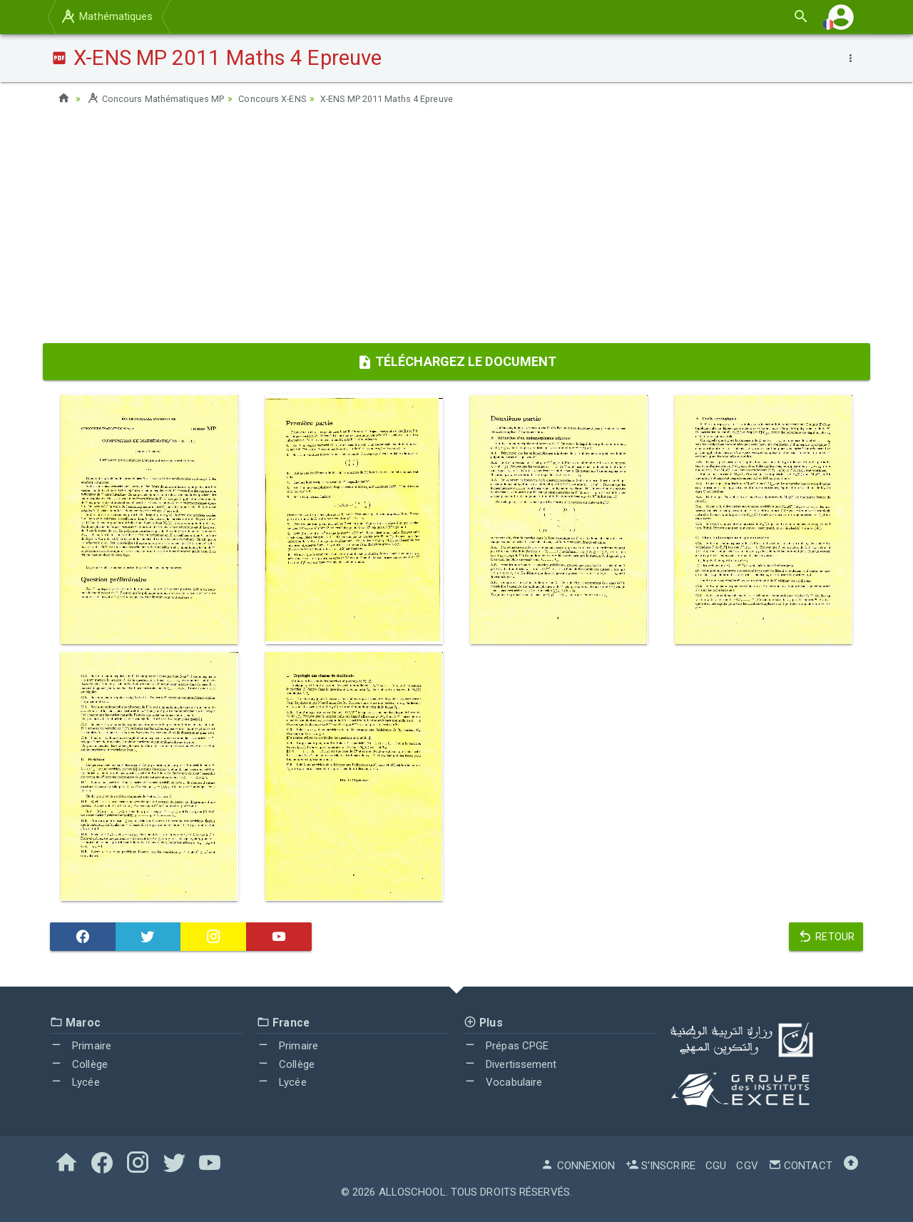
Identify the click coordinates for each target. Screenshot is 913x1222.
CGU (715, 1165)
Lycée (75, 1082)
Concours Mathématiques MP (162, 98)
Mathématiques (106, 16)
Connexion (578, 1165)
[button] (841, 17)
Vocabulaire (503, 1082)
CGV (747, 1165)
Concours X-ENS (289, 98)
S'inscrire (660, 1165)
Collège (79, 1064)
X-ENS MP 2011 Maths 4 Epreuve (416, 98)
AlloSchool (412, 1192)
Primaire (80, 1045)
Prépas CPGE (506, 1045)
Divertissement (510, 1064)
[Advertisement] (456, 229)
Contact (800, 1165)
